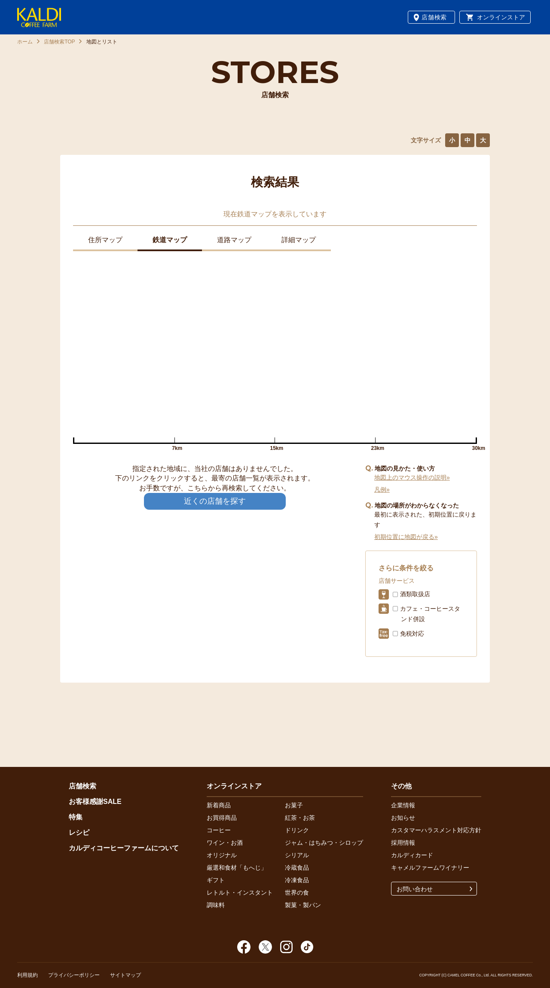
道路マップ (234, 239)
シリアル (297, 855)
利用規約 (27, 975)
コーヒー (219, 830)
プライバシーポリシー (74, 975)
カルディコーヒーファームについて (124, 848)
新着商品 (219, 805)
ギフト (216, 880)
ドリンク (297, 830)
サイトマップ (125, 975)
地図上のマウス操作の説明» (412, 477)
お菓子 (294, 805)
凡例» (382, 489)
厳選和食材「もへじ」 (237, 867)
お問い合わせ (415, 889)
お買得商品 (222, 817)
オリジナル (222, 855)
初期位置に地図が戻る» (406, 536)
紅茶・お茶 (300, 817)
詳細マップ (298, 239)
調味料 (216, 905)
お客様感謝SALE (95, 801)
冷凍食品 (297, 880)
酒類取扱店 (415, 594)
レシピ (79, 832)
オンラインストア (501, 17)
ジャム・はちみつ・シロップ (324, 842)
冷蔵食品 (297, 867)
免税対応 (412, 633)
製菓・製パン (303, 905)
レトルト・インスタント (240, 892)
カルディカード (412, 855)
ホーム (25, 42)
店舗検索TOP (59, 42)
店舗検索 (434, 17)
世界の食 (297, 892)
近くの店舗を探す (215, 501)
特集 (75, 817)
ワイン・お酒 (225, 842)
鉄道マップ (170, 239)
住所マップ (105, 239)
